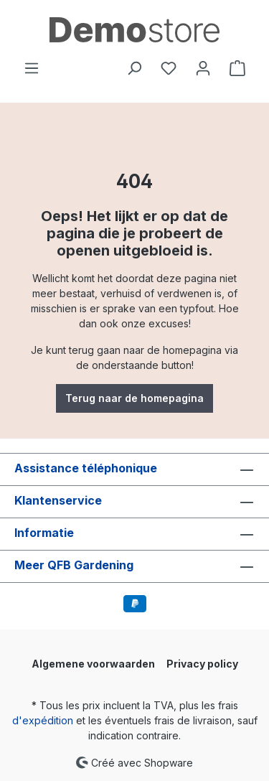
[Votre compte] (203, 68)
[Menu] (31, 68)
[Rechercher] (134, 68)
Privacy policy (202, 664)
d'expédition (42, 720)
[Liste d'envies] (168, 68)
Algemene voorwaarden (93, 664)
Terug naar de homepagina (134, 398)
